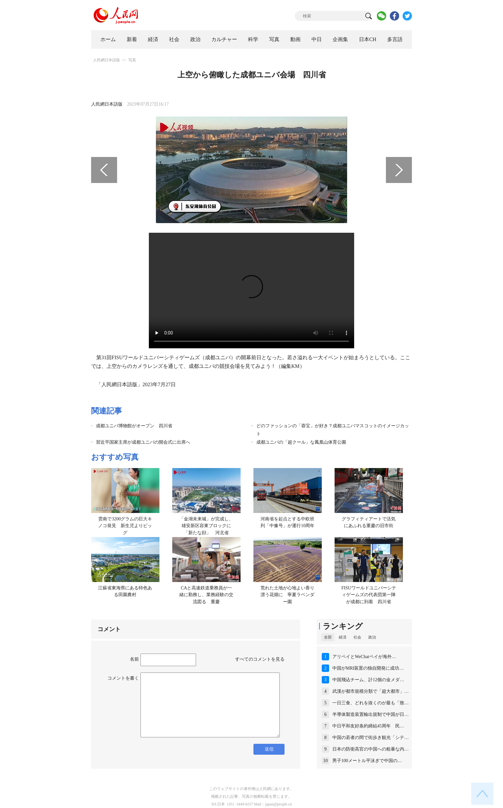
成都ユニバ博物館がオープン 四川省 (134, 425)
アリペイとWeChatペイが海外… (364, 656)
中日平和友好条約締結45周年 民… (368, 726)
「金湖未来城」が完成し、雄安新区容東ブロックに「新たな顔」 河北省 (206, 526)
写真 (274, 39)
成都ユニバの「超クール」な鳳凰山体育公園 (301, 442)
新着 (132, 39)
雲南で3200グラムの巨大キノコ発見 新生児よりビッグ (125, 526)
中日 (316, 39)
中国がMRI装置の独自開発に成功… (368, 668)
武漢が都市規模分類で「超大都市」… (370, 691)
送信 (269, 749)
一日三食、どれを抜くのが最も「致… (370, 702)
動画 (295, 39)
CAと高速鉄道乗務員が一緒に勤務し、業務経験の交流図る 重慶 (206, 595)
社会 (174, 39)
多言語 (395, 39)
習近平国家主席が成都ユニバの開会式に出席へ (143, 442)
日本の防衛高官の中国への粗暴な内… (370, 749)
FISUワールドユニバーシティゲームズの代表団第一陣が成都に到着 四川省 (368, 595)
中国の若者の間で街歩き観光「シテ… (370, 737)
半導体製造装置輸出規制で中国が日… (370, 714)
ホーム (108, 39)
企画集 (340, 39)
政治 (195, 39)
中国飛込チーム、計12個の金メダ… (368, 679)
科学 (253, 39)
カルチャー (224, 39)
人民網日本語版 (106, 60)
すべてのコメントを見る (260, 659)
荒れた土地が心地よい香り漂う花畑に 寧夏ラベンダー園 (287, 595)
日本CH (367, 39)
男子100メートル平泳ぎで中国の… (367, 760)
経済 (153, 39)
